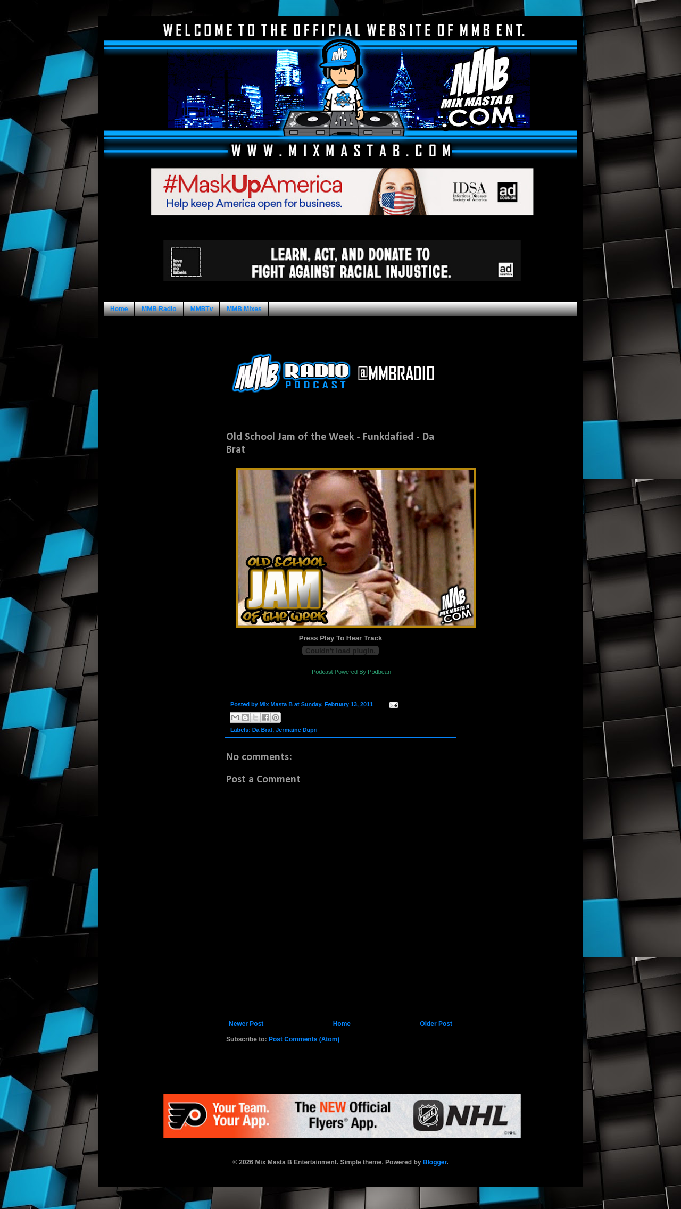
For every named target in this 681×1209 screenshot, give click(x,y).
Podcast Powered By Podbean (351, 672)
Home (119, 309)
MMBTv (201, 309)
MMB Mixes (244, 309)
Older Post (436, 1024)
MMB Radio (159, 309)
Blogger (435, 1162)
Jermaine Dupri (297, 730)
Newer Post (246, 1024)
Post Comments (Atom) (304, 1039)
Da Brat (262, 730)
